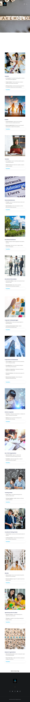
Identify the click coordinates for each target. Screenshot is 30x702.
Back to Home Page (15, 671)
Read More (8, 89)
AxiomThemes (11, 699)
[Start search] (26, 4)
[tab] (15, 90)
